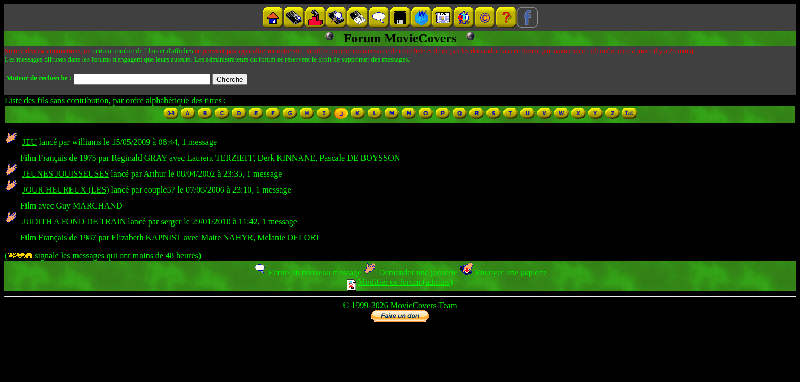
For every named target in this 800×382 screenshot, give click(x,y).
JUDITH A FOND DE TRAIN (74, 221)
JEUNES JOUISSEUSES (65, 173)
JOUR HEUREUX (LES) (65, 189)
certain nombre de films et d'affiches (142, 51)
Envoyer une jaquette (503, 272)
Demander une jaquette (410, 272)
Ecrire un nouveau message (307, 272)
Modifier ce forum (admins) (400, 281)
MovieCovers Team (423, 305)
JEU (29, 141)
